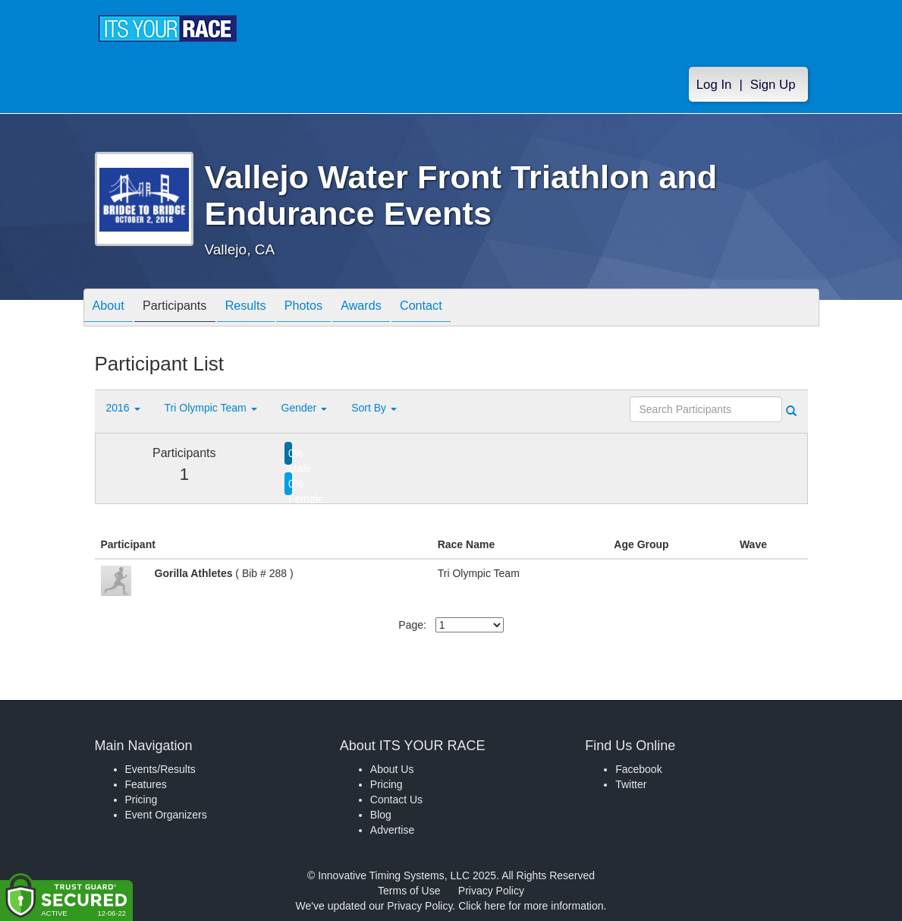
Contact (463, 308)
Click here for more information (530, 906)
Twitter (630, 784)
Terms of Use (409, 891)
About (112, 308)
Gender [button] (304, 408)
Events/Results (160, 769)
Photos (330, 308)
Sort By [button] (374, 408)
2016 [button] (123, 408)
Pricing (141, 799)
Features (146, 784)
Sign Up (773, 84)
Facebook (638, 769)
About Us (392, 769)
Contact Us (396, 799)
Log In (714, 84)
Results (265, 308)
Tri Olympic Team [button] (211, 408)
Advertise (392, 830)
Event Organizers (166, 815)
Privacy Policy (491, 891)
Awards (395, 308)
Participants (185, 308)
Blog (380, 815)
